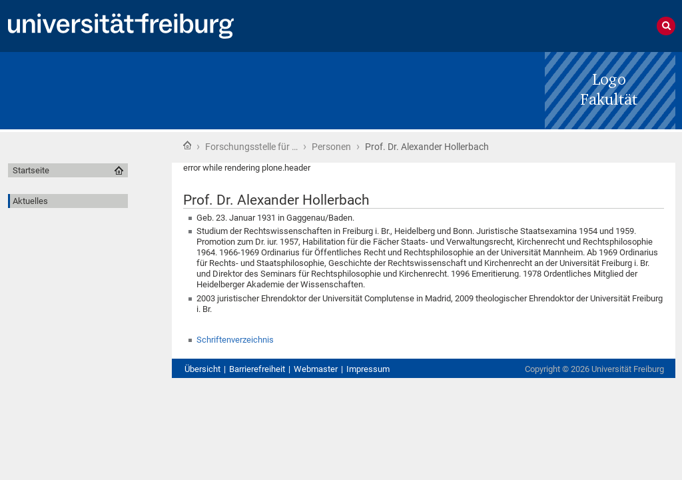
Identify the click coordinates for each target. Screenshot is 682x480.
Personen (331, 146)
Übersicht (202, 369)
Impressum (368, 369)
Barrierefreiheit (257, 369)
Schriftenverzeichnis (235, 340)
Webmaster (316, 369)
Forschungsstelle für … (251, 146)
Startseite (187, 145)
